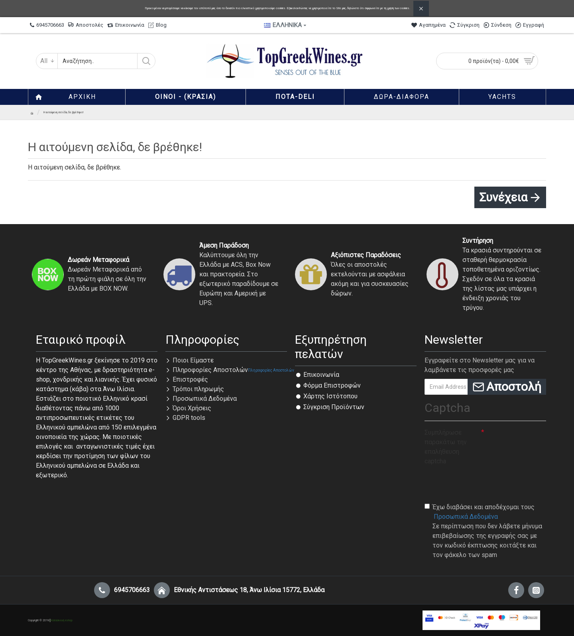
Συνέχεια (503, 197)
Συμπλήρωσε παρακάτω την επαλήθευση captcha (446, 447)
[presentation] (485, 483)
